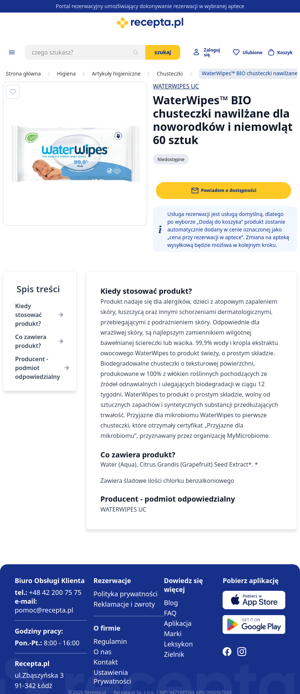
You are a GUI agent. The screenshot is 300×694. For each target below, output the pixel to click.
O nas (103, 651)
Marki (173, 633)
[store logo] (150, 23)
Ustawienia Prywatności (112, 677)
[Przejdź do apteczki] (247, 52)
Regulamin (110, 641)
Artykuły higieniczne (116, 73)
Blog (171, 602)
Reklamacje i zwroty (124, 604)
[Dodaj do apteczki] (13, 92)
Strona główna (23, 73)
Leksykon (178, 643)
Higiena (66, 73)
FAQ (170, 612)
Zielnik (174, 654)
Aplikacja (178, 623)
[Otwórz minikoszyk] (280, 52)
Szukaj (162, 52)
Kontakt (106, 662)
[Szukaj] (135, 52)
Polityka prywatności (125, 593)
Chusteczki (169, 73)
